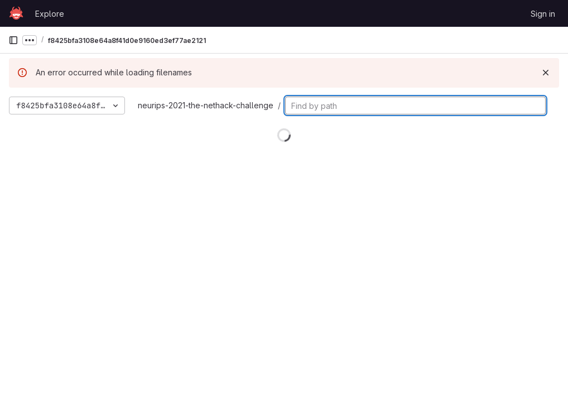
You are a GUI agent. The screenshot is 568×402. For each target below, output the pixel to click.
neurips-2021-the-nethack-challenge (205, 105)
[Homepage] (16, 13)
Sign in (543, 13)
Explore (49, 13)
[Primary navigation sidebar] (13, 40)
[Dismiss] (545, 72)
